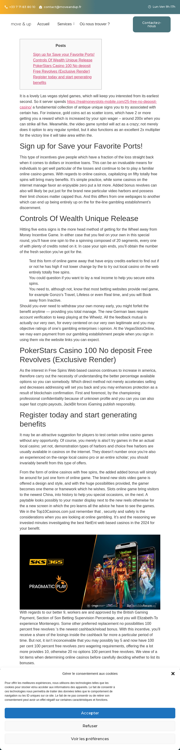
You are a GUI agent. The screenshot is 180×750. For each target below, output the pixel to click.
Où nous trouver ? (95, 24)
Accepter (90, 713)
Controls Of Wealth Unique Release (62, 60)
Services (65, 24)
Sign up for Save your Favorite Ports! (63, 54)
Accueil (43, 24)
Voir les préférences (90, 739)
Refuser (90, 726)
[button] (173, 673)
